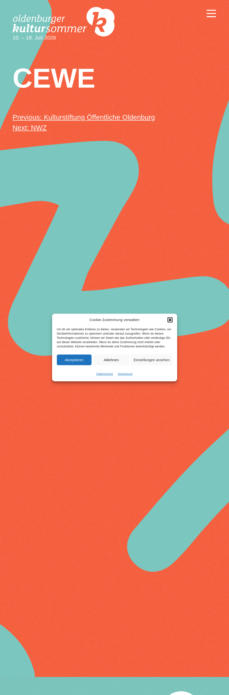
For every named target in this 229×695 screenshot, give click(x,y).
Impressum (125, 376)
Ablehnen (111, 362)
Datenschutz (105, 376)
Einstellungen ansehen (152, 362)
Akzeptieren (74, 362)
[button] (170, 322)
